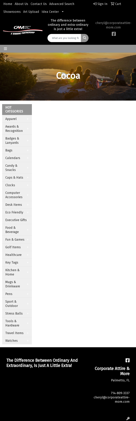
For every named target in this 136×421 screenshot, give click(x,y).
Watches (11, 341)
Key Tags (11, 262)
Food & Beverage (12, 230)
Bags (8, 150)
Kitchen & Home (12, 272)
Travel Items (14, 333)
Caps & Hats (14, 177)
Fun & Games (14, 240)
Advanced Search (61, 4)
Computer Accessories (13, 195)
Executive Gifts (16, 220)
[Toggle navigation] (5, 48)
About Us (21, 4)
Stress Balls (14, 313)
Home (7, 4)
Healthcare (13, 255)
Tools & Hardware (12, 323)
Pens (8, 294)
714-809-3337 (120, 393)
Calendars (12, 158)
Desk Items (13, 205)
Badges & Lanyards (12, 140)
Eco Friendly (14, 212)
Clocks (10, 185)
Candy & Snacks (11, 168)
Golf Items (13, 247)
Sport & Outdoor (11, 304)
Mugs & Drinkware (12, 284)
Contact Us (39, 4)
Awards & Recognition (14, 129)
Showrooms (12, 12)
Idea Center (50, 12)
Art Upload (31, 12)
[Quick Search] (64, 38)
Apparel (11, 119)
